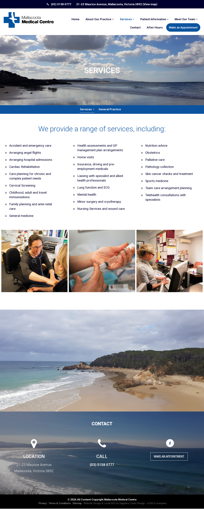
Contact (135, 27)
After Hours (155, 27)
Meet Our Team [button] (186, 19)
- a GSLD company (156, 503)
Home (75, 19)
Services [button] (127, 19)
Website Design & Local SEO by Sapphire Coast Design (114, 503)
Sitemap (77, 503)
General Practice (109, 109)
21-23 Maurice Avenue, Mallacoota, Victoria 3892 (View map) (116, 4)
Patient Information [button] (154, 19)
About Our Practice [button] (100, 19)
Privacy (43, 503)
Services (87, 109)
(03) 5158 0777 (59, 4)
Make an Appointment (183, 27)
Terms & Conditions (60, 503)
